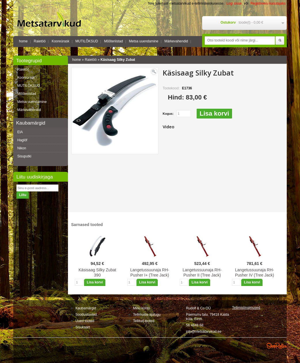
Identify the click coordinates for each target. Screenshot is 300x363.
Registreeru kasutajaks (268, 3)
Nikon (21, 148)
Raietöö (39, 41)
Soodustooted (86, 315)
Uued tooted (84, 321)
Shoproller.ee (277, 346)
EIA (20, 132)
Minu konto (141, 308)
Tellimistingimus (246, 308)
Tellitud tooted (143, 321)
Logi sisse (234, 3)
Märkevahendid (176, 41)
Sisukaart (82, 327)
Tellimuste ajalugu (146, 315)
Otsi (280, 40)
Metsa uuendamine (143, 41)
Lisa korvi (214, 113)
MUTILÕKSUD (86, 41)
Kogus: (168, 113)
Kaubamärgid (85, 308)
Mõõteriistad (113, 41)
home (23, 41)
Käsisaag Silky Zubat (117, 60)
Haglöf (22, 140)
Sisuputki (24, 156)
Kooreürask (60, 41)
